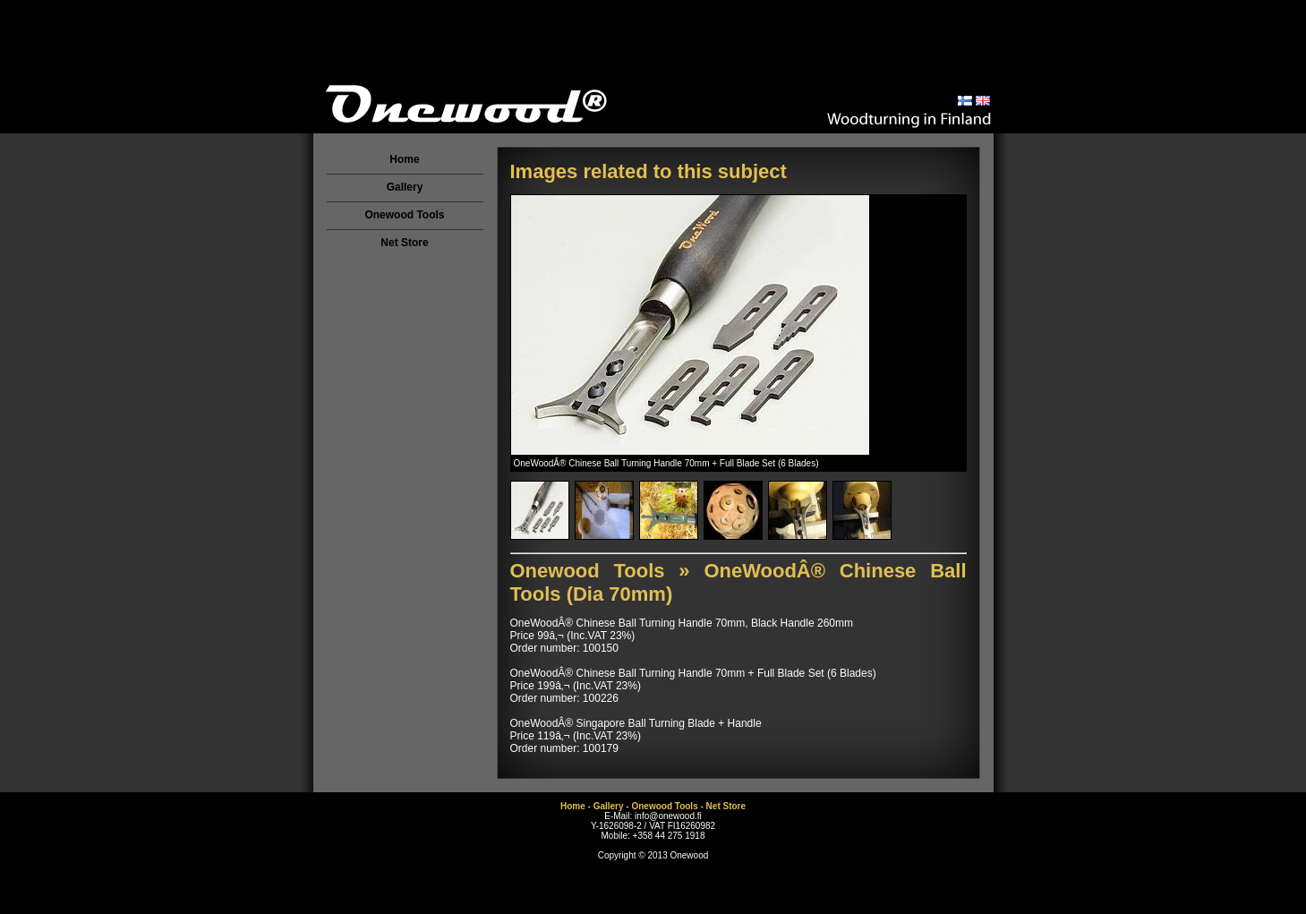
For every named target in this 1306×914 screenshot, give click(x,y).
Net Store (404, 242)
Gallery (405, 187)
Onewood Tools (404, 215)
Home (404, 159)
